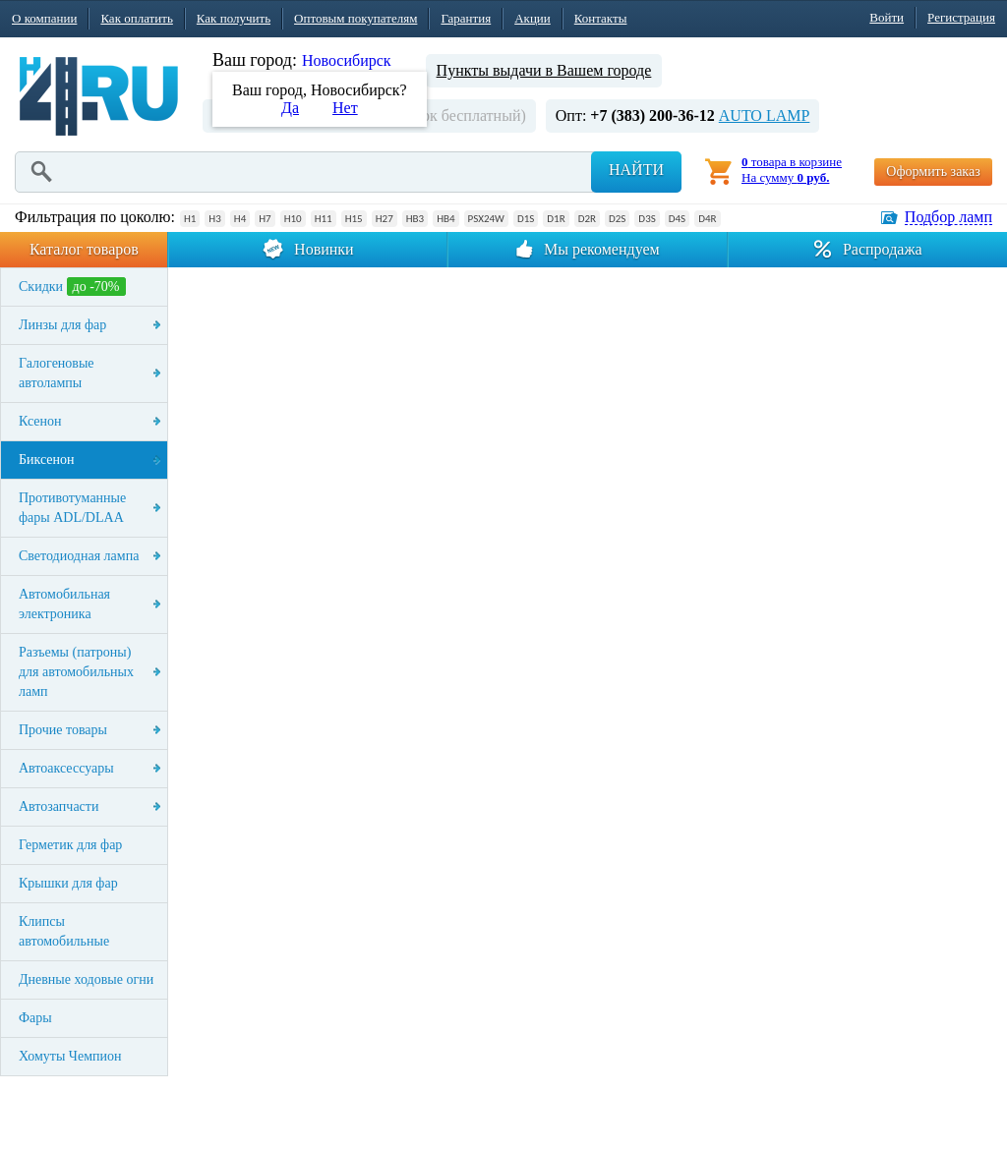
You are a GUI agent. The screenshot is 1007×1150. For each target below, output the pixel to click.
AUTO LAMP (764, 115)
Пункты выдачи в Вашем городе (544, 70)
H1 (190, 218)
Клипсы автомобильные (64, 931)
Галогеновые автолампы (56, 373)
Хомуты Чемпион (70, 1056)
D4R (707, 218)
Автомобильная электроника (64, 604)
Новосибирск (346, 60)
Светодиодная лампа (79, 555)
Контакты (600, 18)
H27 (384, 218)
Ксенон (40, 421)
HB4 (445, 218)
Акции (532, 18)
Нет (345, 107)
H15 (354, 218)
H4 (240, 218)
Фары (35, 1017)
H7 (264, 218)
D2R (587, 218)
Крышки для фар (68, 883)
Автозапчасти (58, 806)
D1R (555, 218)
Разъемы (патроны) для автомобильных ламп (76, 672)
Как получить (233, 18)
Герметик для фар (70, 844)
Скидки (72, 286)
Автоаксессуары (66, 768)
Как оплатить (136, 18)
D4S (677, 218)
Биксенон (47, 459)
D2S (617, 218)
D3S (646, 218)
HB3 (415, 218)
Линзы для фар (62, 324)
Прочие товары (63, 729)
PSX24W (486, 218)
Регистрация (961, 17)
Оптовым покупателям (355, 18)
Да (290, 107)
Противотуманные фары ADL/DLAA (72, 507)
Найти (636, 169)
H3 (214, 218)
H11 (323, 218)
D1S (525, 218)
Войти (886, 17)
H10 (293, 218)
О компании (44, 18)
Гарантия (466, 18)
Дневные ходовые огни (86, 979)
